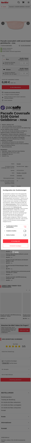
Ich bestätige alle (15, 241)
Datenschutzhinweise (11, 204)
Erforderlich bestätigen (15, 245)
